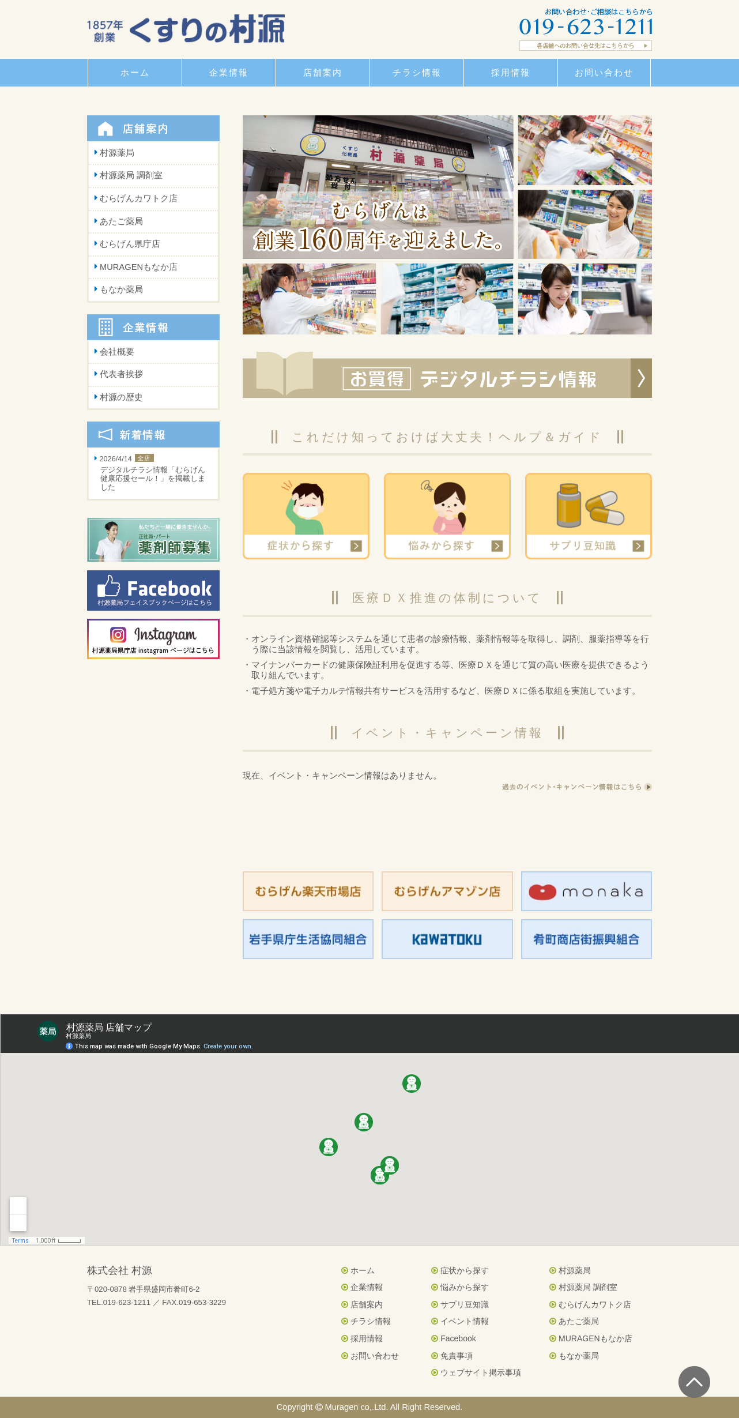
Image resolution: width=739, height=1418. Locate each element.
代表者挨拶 (121, 374)
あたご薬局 (121, 221)
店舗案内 (362, 1304)
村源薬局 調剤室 (131, 175)
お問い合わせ (370, 1355)
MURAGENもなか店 (139, 267)
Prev (257, 225)
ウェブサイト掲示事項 (476, 1372)
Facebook (453, 1338)
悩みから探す (460, 1287)
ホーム (358, 1270)
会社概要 (117, 351)
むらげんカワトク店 (139, 198)
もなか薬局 (121, 289)
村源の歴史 (121, 397)
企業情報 (362, 1287)
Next (637, 225)
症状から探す (460, 1270)
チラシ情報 (366, 1321)
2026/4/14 (153, 474)
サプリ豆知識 (460, 1304)
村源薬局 (117, 152)
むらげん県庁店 (130, 244)
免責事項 (452, 1355)
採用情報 (362, 1338)
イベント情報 (460, 1321)
